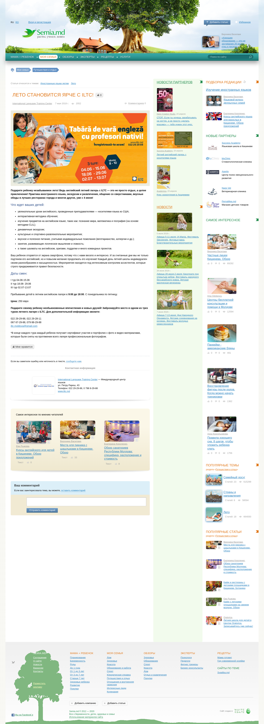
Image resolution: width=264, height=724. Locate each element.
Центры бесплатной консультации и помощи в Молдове (220, 303)
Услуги (125, 56)
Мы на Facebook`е (24, 715)
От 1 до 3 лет (77, 671)
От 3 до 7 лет (77, 674)
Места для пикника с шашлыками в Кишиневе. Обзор (76, 449)
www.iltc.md (64, 391)
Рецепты (107, 56)
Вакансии (38, 668)
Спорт (110, 671)
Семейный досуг (234, 477)
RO (17, 22)
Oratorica (228, 617)
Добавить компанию (85, 703)
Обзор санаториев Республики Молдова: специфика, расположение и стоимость (238, 568)
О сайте (37, 661)
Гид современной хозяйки (231, 661)
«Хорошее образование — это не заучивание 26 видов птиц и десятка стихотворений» (233, 43)
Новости (164, 207)
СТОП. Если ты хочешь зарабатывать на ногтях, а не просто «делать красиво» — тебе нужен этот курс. (177, 121)
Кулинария (112, 691)
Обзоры (68, 56)
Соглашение (39, 657)
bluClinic (226, 158)
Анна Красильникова (217, 434)
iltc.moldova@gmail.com (24, 326)
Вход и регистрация (39, 22)
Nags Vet (226, 188)
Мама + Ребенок (22, 56)
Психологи (186, 657)
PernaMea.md (229, 201)
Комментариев (136, 103)
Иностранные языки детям (55, 83)
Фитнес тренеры (189, 664)
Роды (73, 664)
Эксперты (87, 56)
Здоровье (112, 661)
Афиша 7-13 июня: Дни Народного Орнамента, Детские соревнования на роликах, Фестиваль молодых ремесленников (177, 319)
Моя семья (48, 56)
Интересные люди (116, 688)
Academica (161, 191)
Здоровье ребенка (80, 682)
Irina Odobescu (214, 296)
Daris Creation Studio (166, 114)
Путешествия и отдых (226, 469)
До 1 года (75, 668)
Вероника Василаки (70, 441)
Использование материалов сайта (86, 717)
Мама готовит (224, 657)
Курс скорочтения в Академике (173, 194)
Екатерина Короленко (115, 444)
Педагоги (185, 661)
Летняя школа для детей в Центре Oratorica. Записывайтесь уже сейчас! (238, 623)
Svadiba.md (223, 672)
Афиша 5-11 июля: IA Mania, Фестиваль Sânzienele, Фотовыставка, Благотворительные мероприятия (178, 239)
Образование (151, 661)
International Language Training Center (32, 103)
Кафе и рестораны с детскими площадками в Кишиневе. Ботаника (236, 585)
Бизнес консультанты (192, 668)
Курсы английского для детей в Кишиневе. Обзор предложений (35, 454)
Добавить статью (219, 22)
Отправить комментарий (42, 510)
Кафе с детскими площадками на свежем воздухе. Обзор (236, 604)
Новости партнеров (175, 82)
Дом (109, 657)
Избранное (245, 22)
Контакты (38, 671)
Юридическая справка (119, 674)
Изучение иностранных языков (228, 90)
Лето (73, 83)
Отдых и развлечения (155, 674)
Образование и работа (119, 668)
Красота (111, 664)
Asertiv (225, 171)
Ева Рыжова (22, 446)
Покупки (74, 688)
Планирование (78, 657)
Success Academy (231, 143)
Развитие (75, 685)
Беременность (77, 661)
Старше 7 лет (77, 678)
